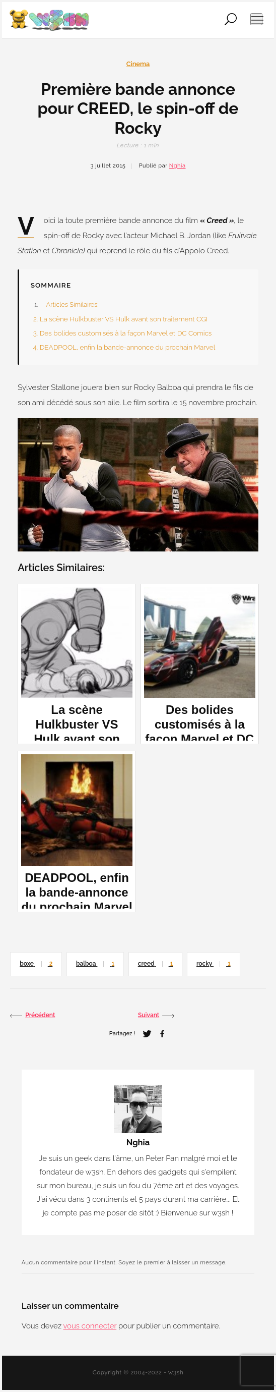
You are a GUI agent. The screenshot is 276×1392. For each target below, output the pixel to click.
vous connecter (89, 1325)
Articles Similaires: (72, 304)
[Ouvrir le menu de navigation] (256, 19)
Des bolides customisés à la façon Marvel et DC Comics (126, 333)
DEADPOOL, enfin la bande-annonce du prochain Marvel (127, 347)
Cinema (138, 64)
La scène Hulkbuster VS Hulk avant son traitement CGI (124, 319)
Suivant (156, 1016)
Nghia (177, 165)
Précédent (32, 1016)
